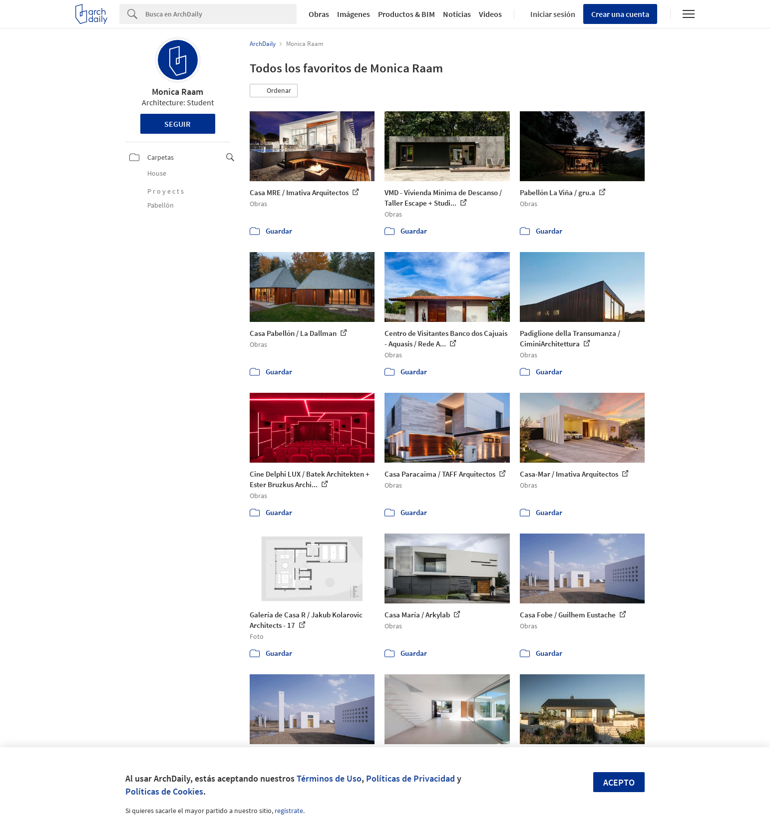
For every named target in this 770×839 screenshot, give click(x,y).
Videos (490, 14)
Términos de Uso (329, 778)
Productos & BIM (406, 14)
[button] (274, 91)
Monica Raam (177, 91)
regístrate (289, 810)
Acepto (619, 782)
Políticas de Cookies (164, 791)
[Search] (221, 14)
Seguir (177, 124)
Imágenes (353, 14)
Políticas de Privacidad (410, 778)
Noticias (457, 14)
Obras (319, 14)
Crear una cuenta (620, 14)
